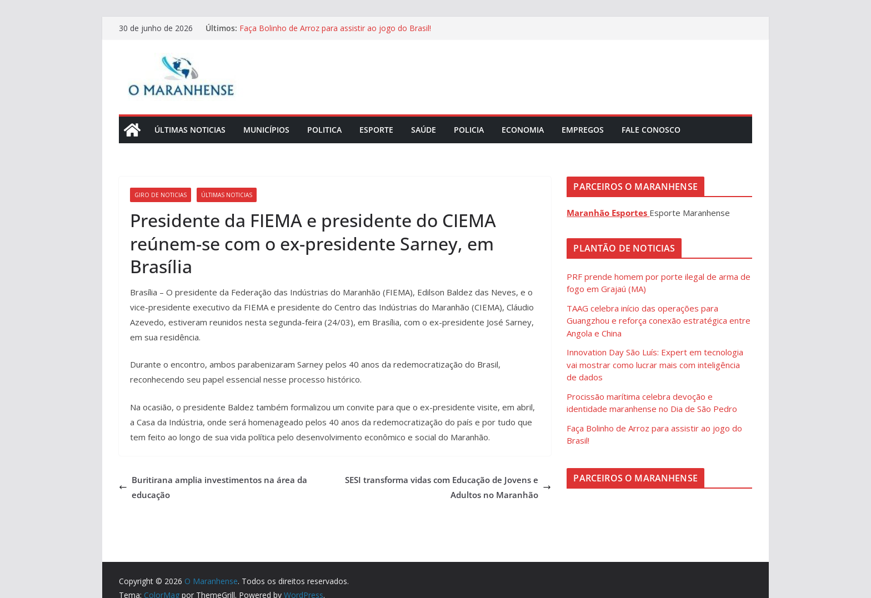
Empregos (583, 129)
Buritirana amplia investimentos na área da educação (213, 487)
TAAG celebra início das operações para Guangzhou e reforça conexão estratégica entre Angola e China (658, 321)
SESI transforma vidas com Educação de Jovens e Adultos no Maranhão (448, 487)
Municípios (266, 129)
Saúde (423, 129)
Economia (523, 129)
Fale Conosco (651, 129)
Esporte (376, 129)
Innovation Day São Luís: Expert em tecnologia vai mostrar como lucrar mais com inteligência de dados (655, 364)
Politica (324, 129)
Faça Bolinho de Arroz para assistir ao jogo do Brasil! (335, 28)
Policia (469, 129)
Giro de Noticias (160, 195)
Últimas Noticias (190, 129)
